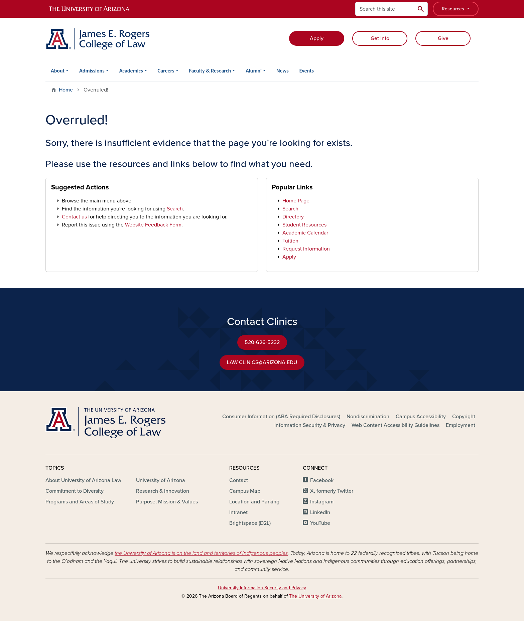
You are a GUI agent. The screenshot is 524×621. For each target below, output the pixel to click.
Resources (454, 9)
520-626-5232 (262, 342)
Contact (238, 480)
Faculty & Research (210, 70)
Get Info (380, 38)
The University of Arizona (315, 596)
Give (443, 38)
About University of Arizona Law (83, 480)
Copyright (463, 416)
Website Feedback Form (153, 224)
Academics (131, 70)
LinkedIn (320, 512)
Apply (316, 38)
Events (306, 70)
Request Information (306, 249)
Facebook (322, 480)
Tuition (290, 241)
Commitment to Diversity (74, 491)
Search (175, 208)
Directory (293, 216)
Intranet (238, 512)
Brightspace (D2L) (250, 523)
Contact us (74, 216)
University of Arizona (160, 480)
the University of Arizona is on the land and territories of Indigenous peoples (201, 553)
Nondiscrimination (368, 416)
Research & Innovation (162, 491)
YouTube (320, 523)
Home (66, 90)
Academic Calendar (305, 232)
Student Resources (304, 224)
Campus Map (244, 491)
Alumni (254, 70)
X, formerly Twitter (331, 491)
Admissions (92, 70)
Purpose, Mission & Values (167, 501)
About (57, 70)
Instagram (322, 501)
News (282, 70)
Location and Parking (254, 501)
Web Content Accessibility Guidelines (395, 425)
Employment (460, 425)
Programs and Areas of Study (79, 501)
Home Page (295, 200)
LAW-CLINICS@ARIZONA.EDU (262, 362)
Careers (166, 70)
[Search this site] (384, 9)
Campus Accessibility (421, 416)
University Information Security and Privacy (262, 588)
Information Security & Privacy (309, 425)
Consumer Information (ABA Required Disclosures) (281, 416)
